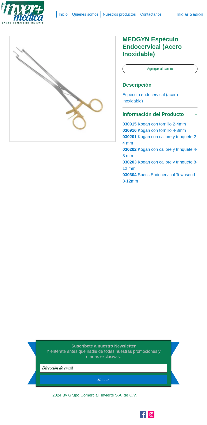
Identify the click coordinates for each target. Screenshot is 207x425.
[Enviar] (103, 379)
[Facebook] (143, 414)
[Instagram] (151, 414)
